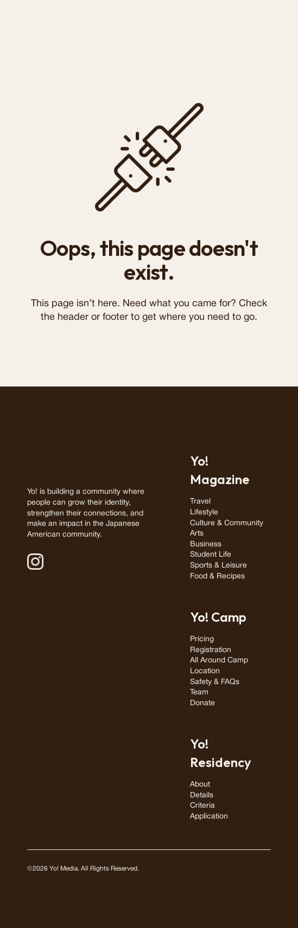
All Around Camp (219, 660)
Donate (202, 703)
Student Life (210, 554)
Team (199, 692)
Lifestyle (204, 512)
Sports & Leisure (218, 565)
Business (205, 544)
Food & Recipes (217, 576)
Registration (210, 650)
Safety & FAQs (214, 682)
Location (205, 671)
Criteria (202, 805)
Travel (200, 501)
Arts (197, 533)
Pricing (202, 639)
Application (209, 816)
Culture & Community (226, 523)
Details (201, 795)
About (200, 784)
